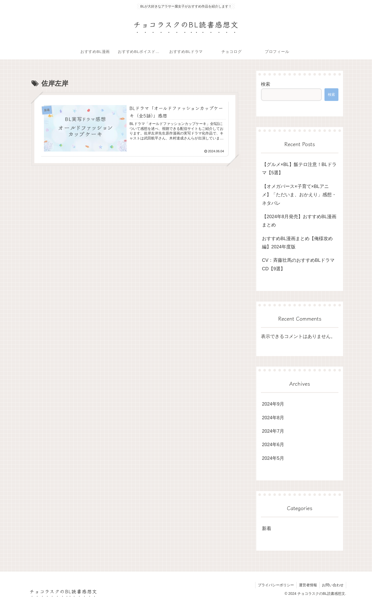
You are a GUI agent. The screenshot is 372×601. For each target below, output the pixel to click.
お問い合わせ (332, 585)
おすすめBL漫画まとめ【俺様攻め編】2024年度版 (297, 242)
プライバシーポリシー (275, 585)
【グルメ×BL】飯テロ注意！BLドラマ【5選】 (299, 168)
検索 (265, 84)
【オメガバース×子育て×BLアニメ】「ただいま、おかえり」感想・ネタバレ (299, 195)
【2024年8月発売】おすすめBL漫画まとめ (299, 220)
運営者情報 (307, 585)
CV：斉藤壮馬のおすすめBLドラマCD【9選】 (298, 264)
